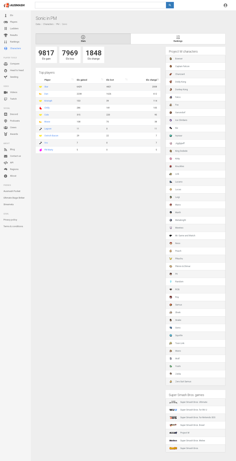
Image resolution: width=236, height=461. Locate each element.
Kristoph (48, 101)
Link (174, 174)
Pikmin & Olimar (179, 266)
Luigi (174, 197)
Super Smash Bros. (184, 448)
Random (176, 281)
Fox (174, 104)
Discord (10, 114)
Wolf (174, 358)
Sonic (175, 327)
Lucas (175, 189)
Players (10, 22)
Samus (175, 304)
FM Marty (48, 150)
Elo (8, 15)
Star (46, 87)
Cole (46, 115)
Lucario (175, 181)
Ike (173, 128)
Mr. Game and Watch (182, 235)
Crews (9, 127)
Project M (179, 432)
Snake (175, 320)
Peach (175, 251)
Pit (173, 274)
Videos (10, 92)
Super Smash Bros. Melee (187, 440)
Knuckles (176, 166)
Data (38, 24)
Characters (12, 48)
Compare (11, 63)
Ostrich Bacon (51, 135)
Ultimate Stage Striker (14, 197)
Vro (46, 143)
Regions (10, 169)
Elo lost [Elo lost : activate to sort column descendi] (110, 80)
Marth (175, 212)
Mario (175, 204)
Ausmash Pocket (11, 191)
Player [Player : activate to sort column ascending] (47, 80)
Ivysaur (175, 135)
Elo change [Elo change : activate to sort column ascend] (151, 80)
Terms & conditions (13, 226)
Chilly (47, 108)
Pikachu (176, 258)
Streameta (8, 204)
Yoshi (175, 366)
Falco (174, 97)
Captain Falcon (179, 66)
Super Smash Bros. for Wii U (188, 409)
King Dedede (178, 151)
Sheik (174, 312)
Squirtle (176, 335)
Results (10, 35)
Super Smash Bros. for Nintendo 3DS (192, 417)
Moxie (47, 122)
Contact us (12, 156)
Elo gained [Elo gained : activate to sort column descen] (82, 80)
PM (57, 24)
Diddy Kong (177, 81)
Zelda (175, 374)
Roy (174, 297)
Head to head (13, 70)
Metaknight (177, 220)
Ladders (10, 28)
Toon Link (176, 343)
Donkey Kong (178, 89)
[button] (225, 5)
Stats (83, 38)
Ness (174, 243)
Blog (9, 149)
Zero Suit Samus (180, 381)
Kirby (174, 158)
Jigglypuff (177, 143)
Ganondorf (177, 112)
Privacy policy (10, 219)
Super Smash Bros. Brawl (186, 425)
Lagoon (48, 128)
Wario (175, 351)
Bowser (176, 58)
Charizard (177, 74)
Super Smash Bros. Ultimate (188, 402)
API (8, 162)
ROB (174, 289)
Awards (10, 134)
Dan (46, 94)
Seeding (10, 77)
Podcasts (11, 121)
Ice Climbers (178, 120)
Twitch (10, 99)
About (9, 176)
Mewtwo (176, 227)
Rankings (11, 42)
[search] (100, 5)
